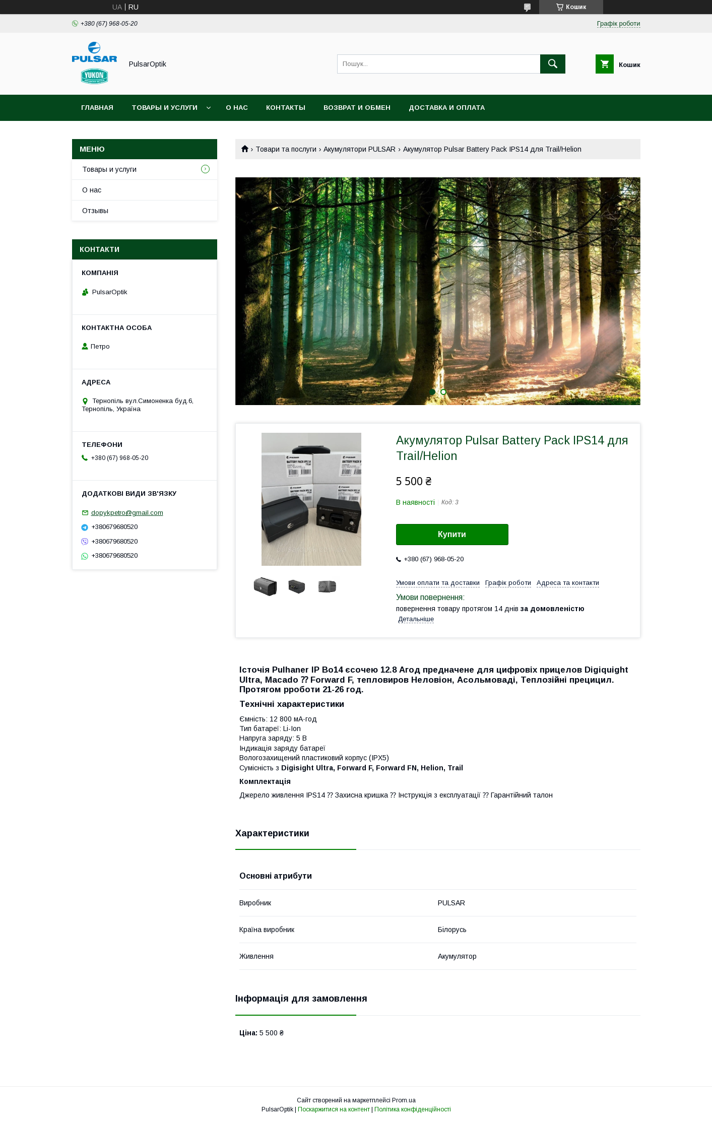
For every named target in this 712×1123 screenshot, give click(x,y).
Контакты (285, 107)
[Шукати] (552, 64)
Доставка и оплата (447, 107)
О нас (237, 107)
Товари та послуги (285, 149)
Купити (452, 534)
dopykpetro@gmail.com (127, 512)
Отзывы (95, 211)
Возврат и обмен (357, 107)
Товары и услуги (165, 107)
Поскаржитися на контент (334, 1109)
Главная (97, 107)
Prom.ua (404, 1100)
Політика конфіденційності (412, 1109)
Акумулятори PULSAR (359, 149)
